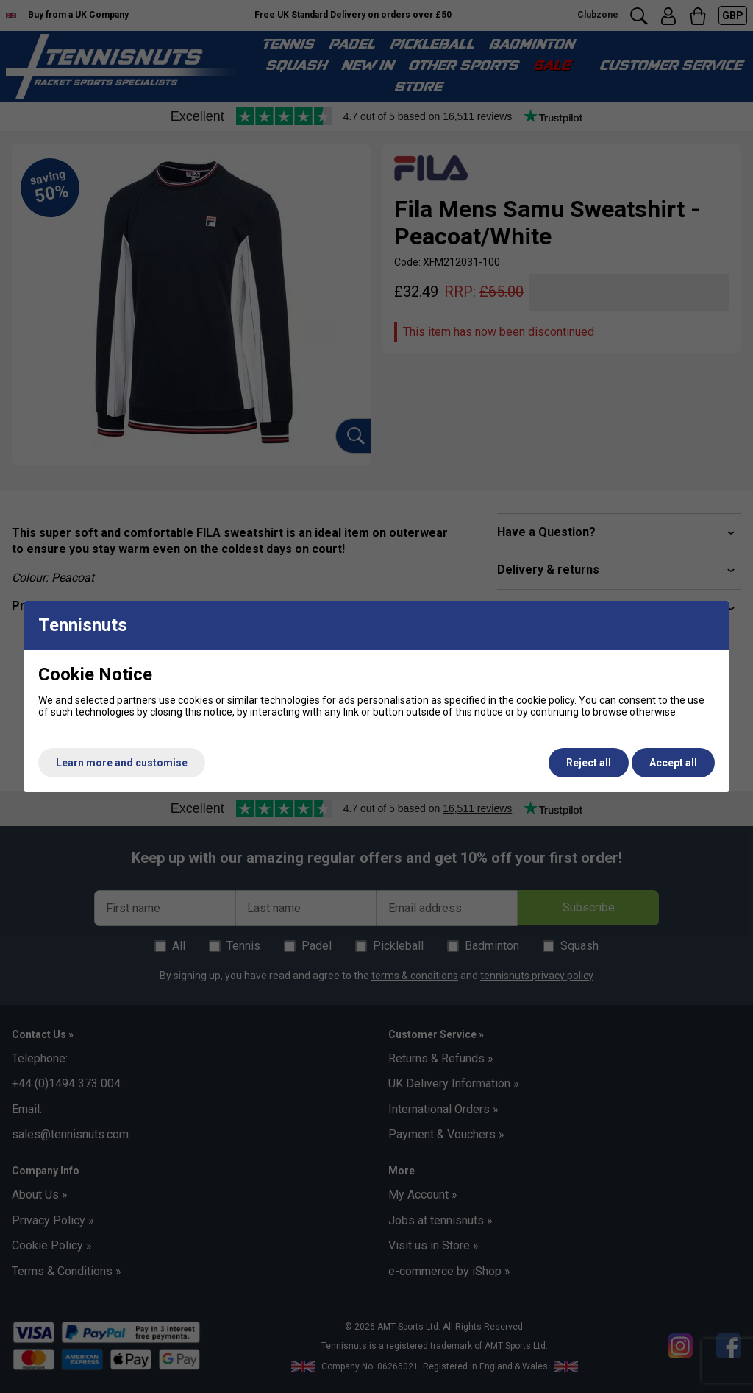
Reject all (588, 763)
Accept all (673, 763)
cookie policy (545, 700)
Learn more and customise (122, 763)
